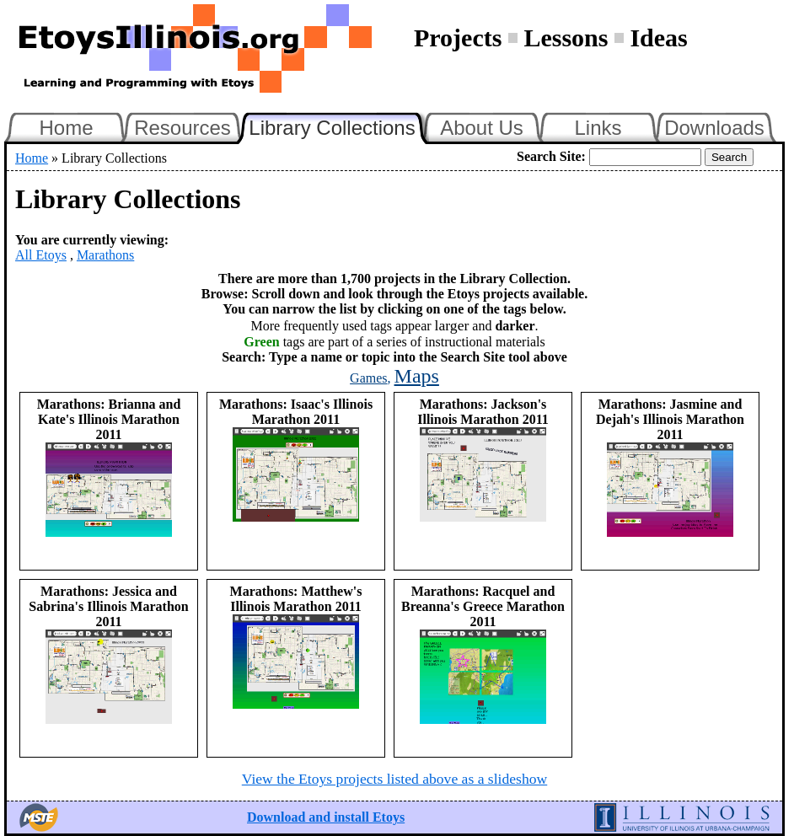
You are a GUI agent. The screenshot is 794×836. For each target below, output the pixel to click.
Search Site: (551, 156)
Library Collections (339, 125)
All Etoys (41, 255)
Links (597, 127)
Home (66, 127)
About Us (481, 127)
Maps (416, 376)
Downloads (714, 127)
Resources (182, 127)
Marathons (105, 255)
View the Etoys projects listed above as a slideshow (394, 778)
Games (368, 378)
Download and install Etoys (326, 817)
